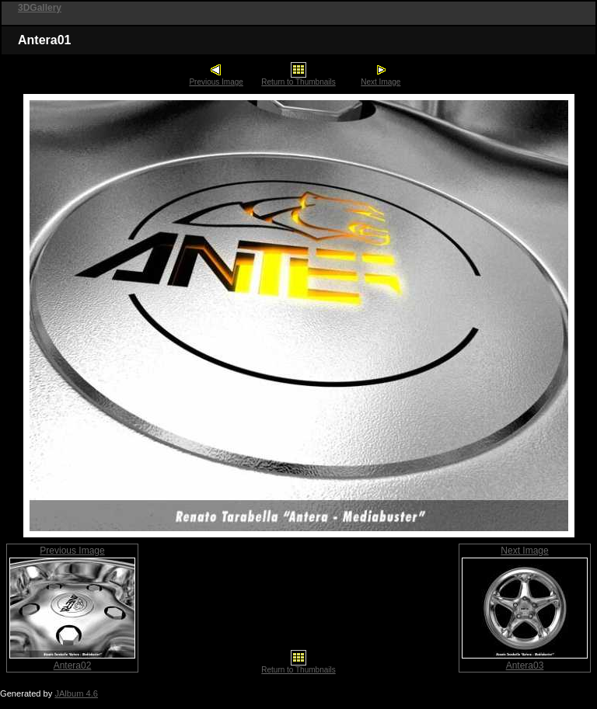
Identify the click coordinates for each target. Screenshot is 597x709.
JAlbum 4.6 (76, 693)
